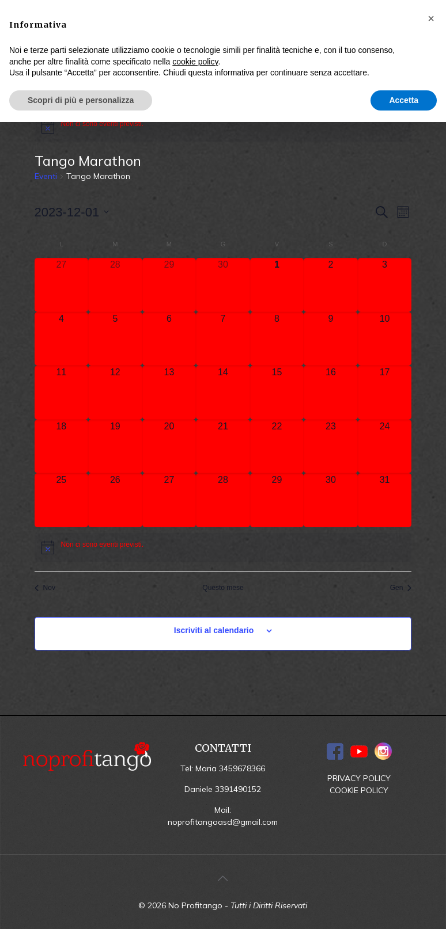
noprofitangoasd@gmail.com (223, 822)
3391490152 (238, 789)
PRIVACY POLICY (359, 778)
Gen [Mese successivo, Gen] (401, 588)
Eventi (46, 176)
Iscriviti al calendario (214, 630)
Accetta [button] (403, 100)
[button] (431, 18)
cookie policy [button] (195, 61)
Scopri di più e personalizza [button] (81, 100)
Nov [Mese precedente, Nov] (45, 588)
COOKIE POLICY (359, 790)
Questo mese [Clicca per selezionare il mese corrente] (222, 588)
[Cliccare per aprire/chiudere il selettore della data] (72, 212)
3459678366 (242, 768)
